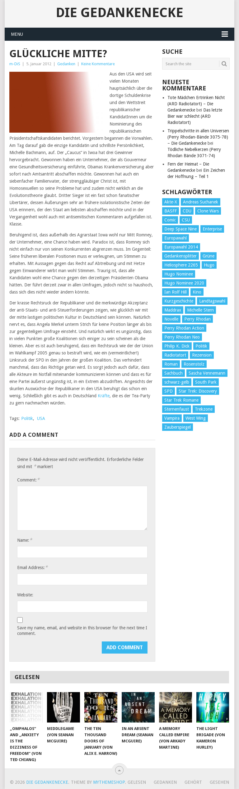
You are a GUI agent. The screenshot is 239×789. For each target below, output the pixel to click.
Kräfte (104, 395)
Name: (24, 540)
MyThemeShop (109, 782)
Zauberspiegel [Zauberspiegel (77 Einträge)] (177, 427)
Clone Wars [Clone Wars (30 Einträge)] (208, 210)
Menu (17, 34)
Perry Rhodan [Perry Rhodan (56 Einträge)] (197, 319)
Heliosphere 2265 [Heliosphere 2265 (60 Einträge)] (181, 264)
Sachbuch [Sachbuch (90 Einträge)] (173, 373)
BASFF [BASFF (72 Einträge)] (170, 210)
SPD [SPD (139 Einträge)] (168, 391)
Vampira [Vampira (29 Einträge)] (172, 418)
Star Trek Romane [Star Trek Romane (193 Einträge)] (181, 400)
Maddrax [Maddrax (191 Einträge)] (172, 310)
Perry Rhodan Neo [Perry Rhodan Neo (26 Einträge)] (182, 337)
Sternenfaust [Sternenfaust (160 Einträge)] (176, 409)
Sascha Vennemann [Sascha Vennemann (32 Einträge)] (207, 373)
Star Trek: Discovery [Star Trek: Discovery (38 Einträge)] (198, 391)
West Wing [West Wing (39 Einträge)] (195, 418)
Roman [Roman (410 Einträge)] (171, 364)
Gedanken (66, 64)
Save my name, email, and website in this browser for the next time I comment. (82, 630)
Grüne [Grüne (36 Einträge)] (208, 255)
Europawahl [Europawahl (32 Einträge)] (175, 237)
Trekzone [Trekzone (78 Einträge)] (204, 409)
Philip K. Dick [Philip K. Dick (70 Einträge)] (177, 346)
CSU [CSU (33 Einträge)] (186, 219)
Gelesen (137, 782)
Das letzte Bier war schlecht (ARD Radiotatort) (194, 116)
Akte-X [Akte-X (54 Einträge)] (170, 201)
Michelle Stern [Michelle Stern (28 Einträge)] (200, 310)
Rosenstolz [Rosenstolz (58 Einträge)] (194, 364)
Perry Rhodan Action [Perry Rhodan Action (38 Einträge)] (184, 328)
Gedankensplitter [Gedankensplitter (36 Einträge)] (180, 255)
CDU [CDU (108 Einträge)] (187, 210)
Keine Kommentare (98, 64)
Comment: (28, 480)
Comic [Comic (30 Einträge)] (170, 219)
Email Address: (32, 567)
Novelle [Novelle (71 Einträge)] (171, 319)
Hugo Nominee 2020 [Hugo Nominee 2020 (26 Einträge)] (184, 282)
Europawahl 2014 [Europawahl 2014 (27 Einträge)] (181, 246)
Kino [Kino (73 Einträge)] (197, 292)
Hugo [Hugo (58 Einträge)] (209, 264)
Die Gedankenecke (119, 12)
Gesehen (219, 782)
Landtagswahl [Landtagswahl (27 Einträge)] (212, 301)
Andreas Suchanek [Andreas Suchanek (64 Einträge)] (200, 201)
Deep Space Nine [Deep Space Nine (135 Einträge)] (180, 228)
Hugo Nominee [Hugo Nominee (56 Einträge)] (178, 273)
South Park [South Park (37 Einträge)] (206, 382)
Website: (25, 594)
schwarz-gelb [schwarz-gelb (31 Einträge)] (176, 382)
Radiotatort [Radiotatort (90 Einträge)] (175, 355)
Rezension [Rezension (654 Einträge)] (202, 355)
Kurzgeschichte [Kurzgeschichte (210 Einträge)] (178, 301)
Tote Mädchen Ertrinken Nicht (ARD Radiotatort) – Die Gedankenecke (196, 103)
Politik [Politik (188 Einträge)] (201, 346)
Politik (27, 418)
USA (41, 418)
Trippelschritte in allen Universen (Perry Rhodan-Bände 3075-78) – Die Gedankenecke (198, 137)
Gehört (193, 782)
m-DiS (14, 64)
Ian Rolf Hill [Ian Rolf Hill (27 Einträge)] (175, 292)
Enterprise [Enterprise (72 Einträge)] (212, 228)
